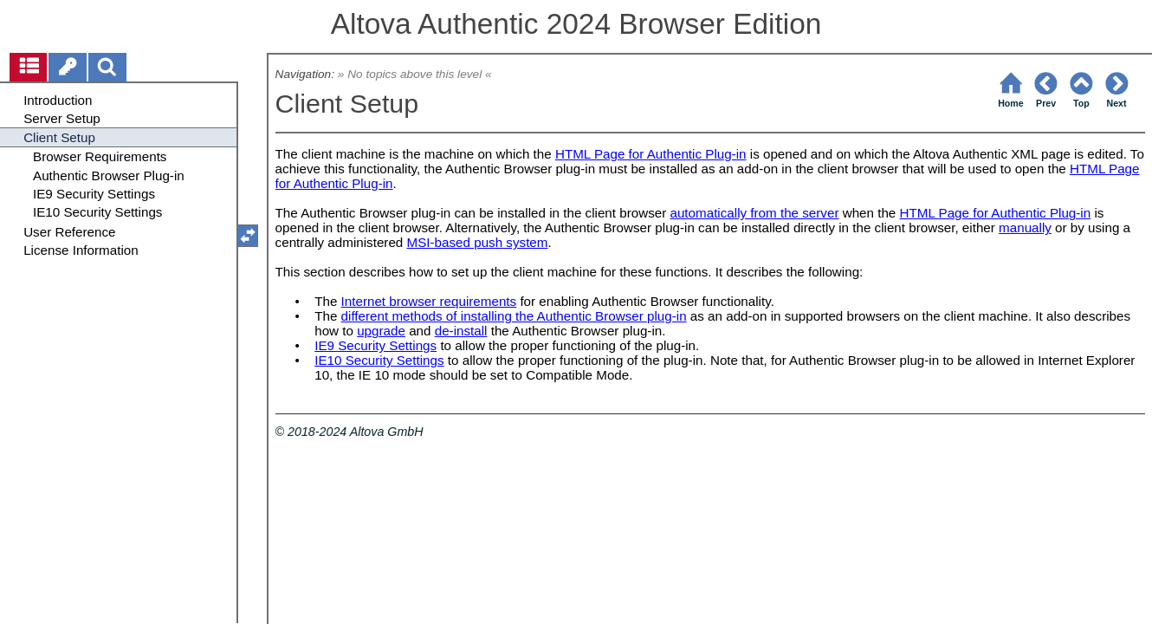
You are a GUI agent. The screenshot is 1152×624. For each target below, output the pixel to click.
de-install (461, 330)
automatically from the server (754, 212)
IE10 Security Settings (378, 360)
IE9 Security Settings (375, 345)
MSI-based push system (477, 242)
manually (1025, 227)
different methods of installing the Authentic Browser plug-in (514, 316)
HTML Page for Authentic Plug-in (651, 153)
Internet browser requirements (429, 301)
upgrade (381, 330)
